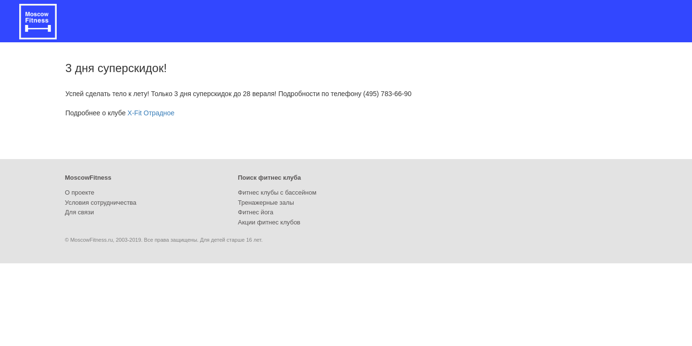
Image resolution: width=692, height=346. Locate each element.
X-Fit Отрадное (150, 113)
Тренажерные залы (266, 202)
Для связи (79, 212)
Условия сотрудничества (100, 202)
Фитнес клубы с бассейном (277, 192)
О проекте (79, 192)
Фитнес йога (255, 212)
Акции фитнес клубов (269, 222)
